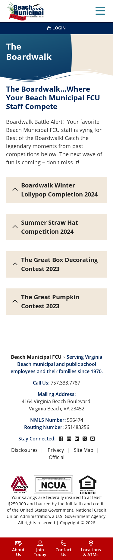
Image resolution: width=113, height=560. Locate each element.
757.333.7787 (65, 382)
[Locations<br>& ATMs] (91, 548)
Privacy (56, 450)
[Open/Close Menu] (100, 11)
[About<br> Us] (18, 548)
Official (56, 457)
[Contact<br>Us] (63, 548)
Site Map (83, 450)
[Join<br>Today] (40, 548)
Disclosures (24, 450)
